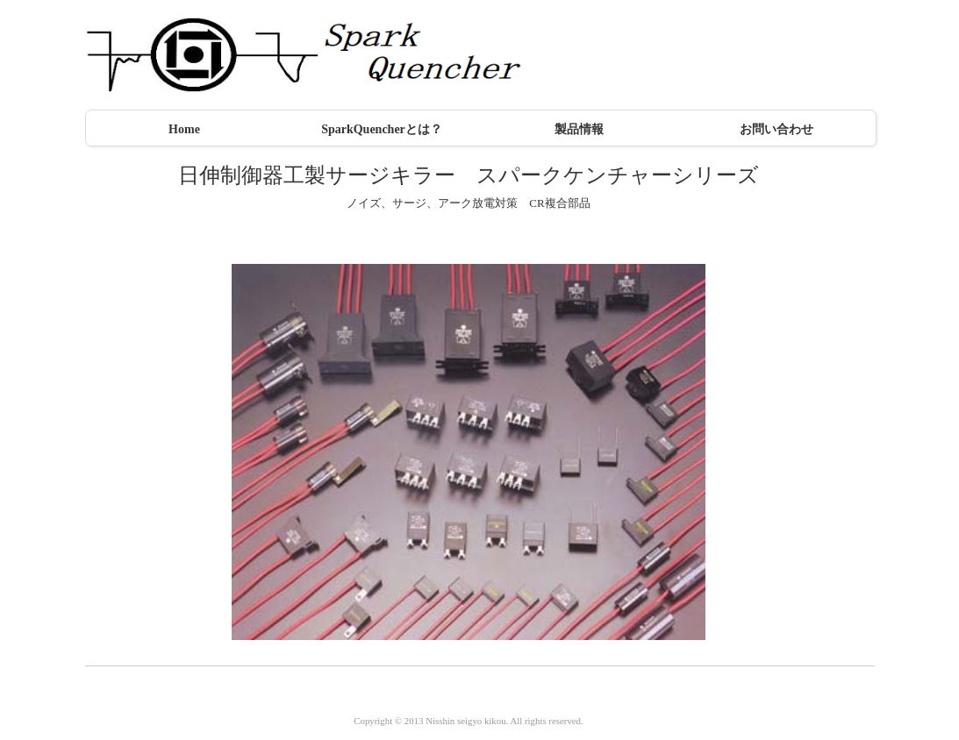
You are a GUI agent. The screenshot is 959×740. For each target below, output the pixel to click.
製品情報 (579, 129)
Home (184, 129)
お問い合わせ (776, 129)
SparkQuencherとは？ (381, 129)
